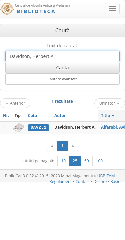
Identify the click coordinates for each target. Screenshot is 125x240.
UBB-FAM (106, 176)
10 (63, 161)
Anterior (15, 103)
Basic (115, 181)
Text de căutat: (62, 45)
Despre (100, 181)
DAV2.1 (38, 127)
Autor (60, 115)
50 (86, 161)
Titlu (108, 115)
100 (99, 161)
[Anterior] (52, 146)
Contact (82, 181)
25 (75, 161)
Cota (32, 115)
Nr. (6, 115)
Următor (109, 103)
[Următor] (73, 146)
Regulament (60, 181)
